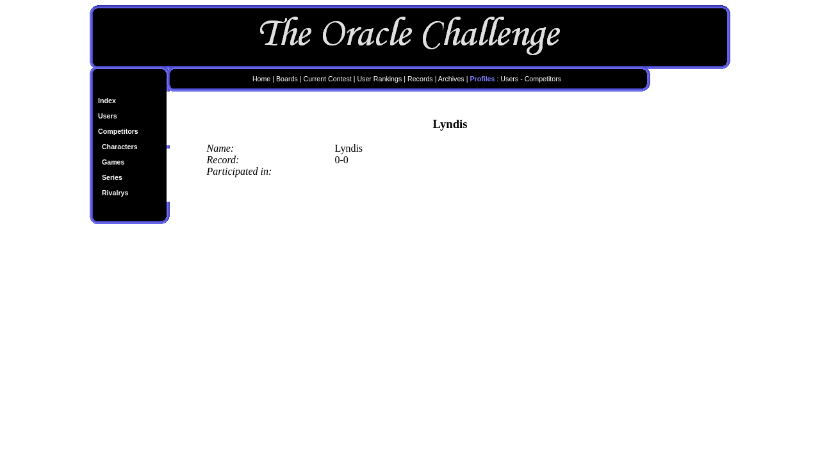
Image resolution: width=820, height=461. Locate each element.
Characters (120, 146)
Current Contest (327, 79)
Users (107, 116)
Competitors (118, 131)
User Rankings (379, 79)
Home (261, 79)
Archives (451, 79)
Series (112, 177)
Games (113, 162)
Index (107, 100)
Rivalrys (115, 193)
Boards (287, 79)
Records (420, 79)
